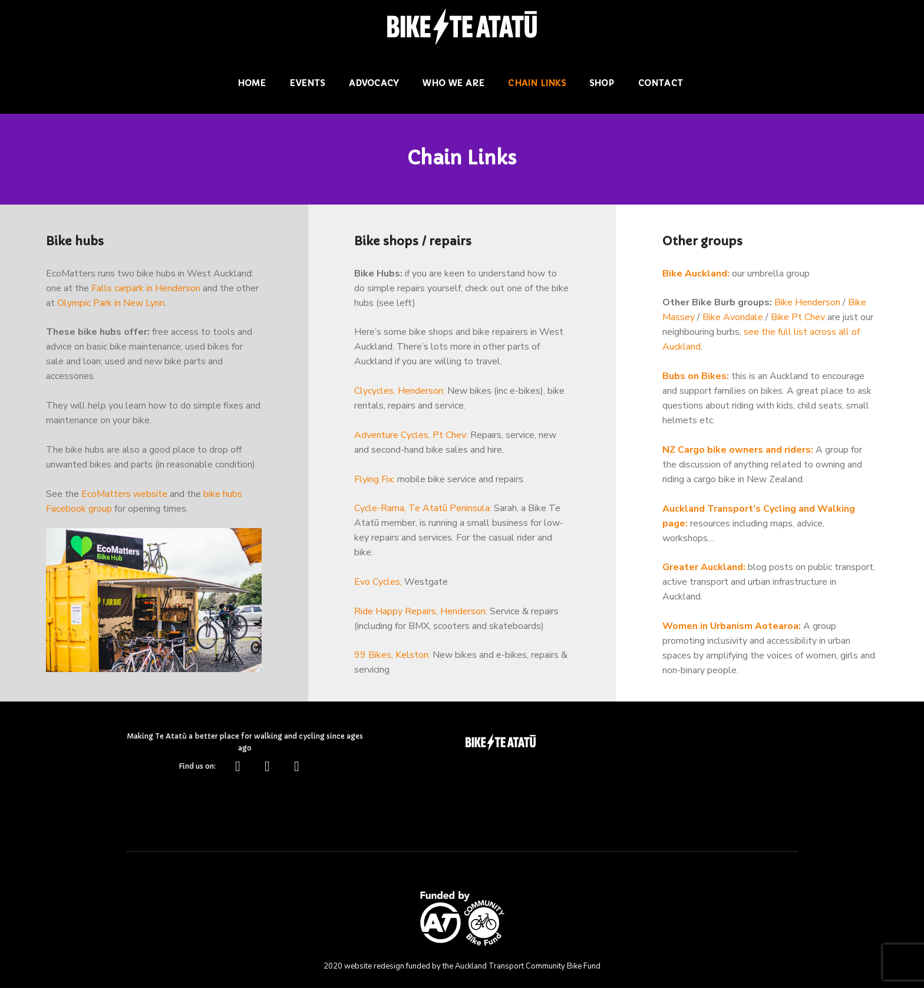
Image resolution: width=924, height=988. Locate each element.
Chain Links (537, 82)
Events (307, 82)
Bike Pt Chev (798, 318)
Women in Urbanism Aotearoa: (731, 627)
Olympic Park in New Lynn (110, 303)
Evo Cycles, (378, 583)
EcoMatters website (124, 495)
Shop (602, 82)
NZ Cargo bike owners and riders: (737, 450)
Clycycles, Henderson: (399, 392)
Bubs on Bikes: (695, 377)
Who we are (454, 82)
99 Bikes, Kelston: (392, 657)
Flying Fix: (374, 480)
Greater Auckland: (703, 568)
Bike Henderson (807, 303)
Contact (660, 82)
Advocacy (374, 82)
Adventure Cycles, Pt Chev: (411, 436)
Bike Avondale (732, 318)
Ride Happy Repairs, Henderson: (420, 613)
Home (251, 82)
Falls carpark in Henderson (145, 288)
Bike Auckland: (696, 274)
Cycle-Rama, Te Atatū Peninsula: (422, 509)
